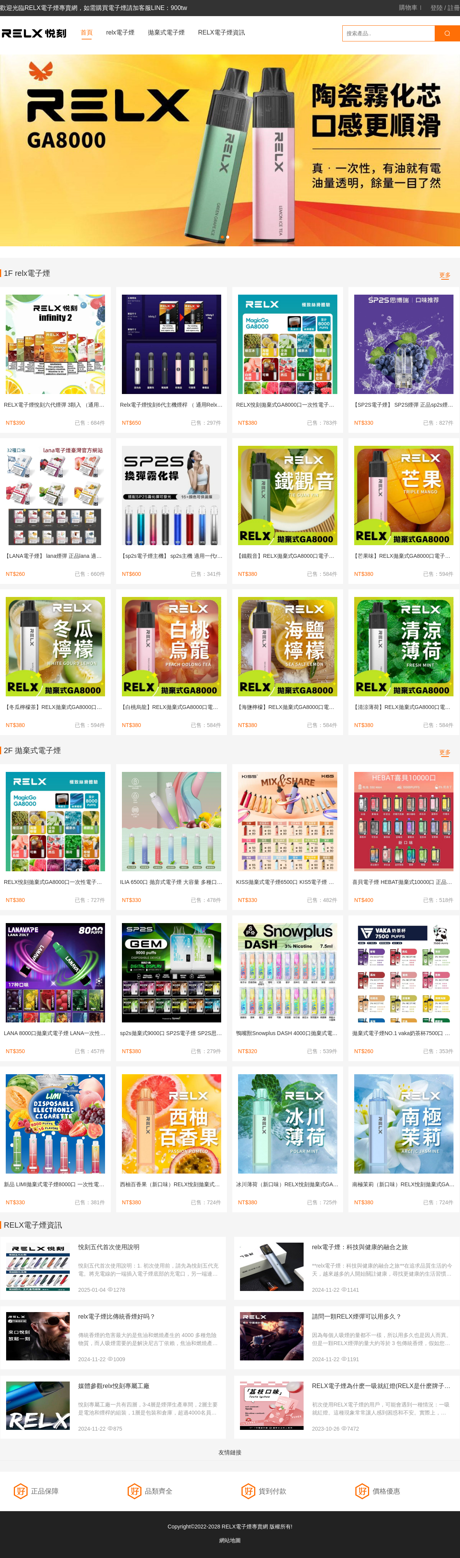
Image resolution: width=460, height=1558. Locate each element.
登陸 (436, 8)
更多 (445, 275)
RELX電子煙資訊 (221, 32)
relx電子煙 (120, 32)
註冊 (454, 8)
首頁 (86, 32)
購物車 (408, 7)
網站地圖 (230, 1540)
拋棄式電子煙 (166, 32)
